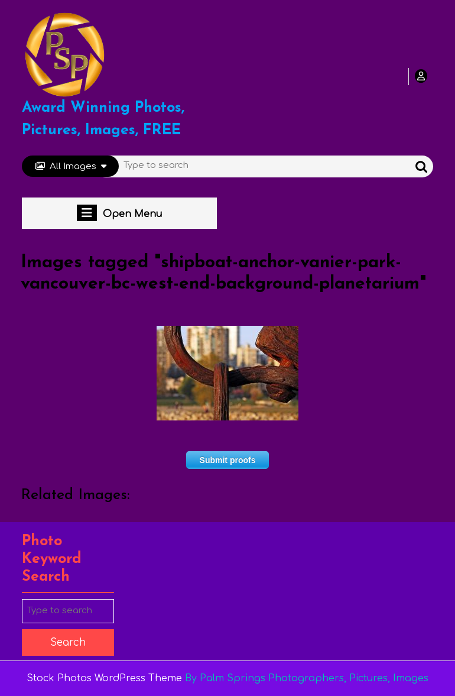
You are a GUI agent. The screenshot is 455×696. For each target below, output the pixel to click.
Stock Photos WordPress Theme (104, 678)
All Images (70, 166)
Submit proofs (228, 460)
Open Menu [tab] (119, 213)
